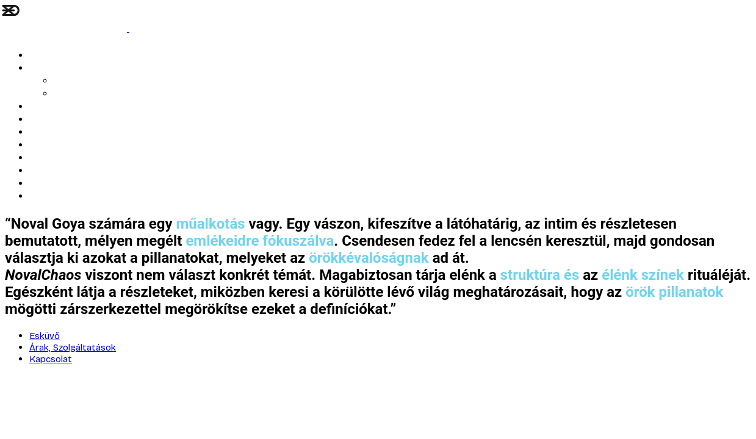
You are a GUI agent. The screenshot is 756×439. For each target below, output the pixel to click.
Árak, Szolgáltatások (94, 94)
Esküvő (42, 68)
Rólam (41, 132)
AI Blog (67, 81)
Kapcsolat (48, 171)
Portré (41, 119)
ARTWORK (48, 107)
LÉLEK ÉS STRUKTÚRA (71, 55)
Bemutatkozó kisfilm (69, 145)
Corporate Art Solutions (75, 158)
